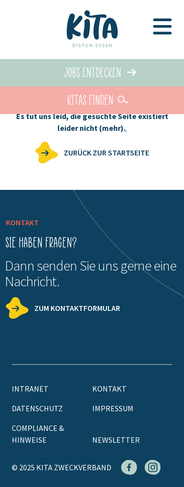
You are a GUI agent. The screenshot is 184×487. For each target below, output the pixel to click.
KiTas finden (90, 100)
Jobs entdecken (92, 72)
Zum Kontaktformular (77, 308)
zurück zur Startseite (106, 152)
